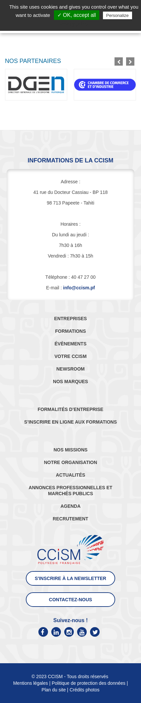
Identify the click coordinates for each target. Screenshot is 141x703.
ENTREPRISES (70, 318)
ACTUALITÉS (70, 475)
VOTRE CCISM (70, 356)
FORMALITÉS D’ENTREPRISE (70, 409)
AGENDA (71, 506)
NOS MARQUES (70, 381)
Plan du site (54, 689)
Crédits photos (84, 689)
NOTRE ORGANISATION (70, 462)
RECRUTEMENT (70, 518)
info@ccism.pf (79, 287)
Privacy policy (74, 24)
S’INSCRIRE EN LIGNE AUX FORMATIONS (70, 422)
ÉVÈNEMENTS (70, 343)
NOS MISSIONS (71, 449)
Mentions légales (30, 683)
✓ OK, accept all (76, 15)
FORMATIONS (70, 331)
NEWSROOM (70, 369)
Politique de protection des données (88, 683)
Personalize (117, 15)
